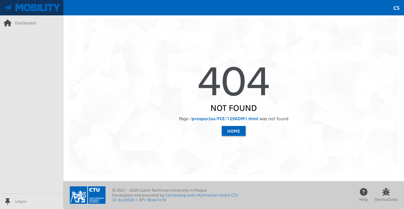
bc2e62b (126, 199)
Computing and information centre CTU (201, 194)
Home (233, 131)
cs (396, 7)
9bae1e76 (156, 199)
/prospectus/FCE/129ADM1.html (224, 118)
